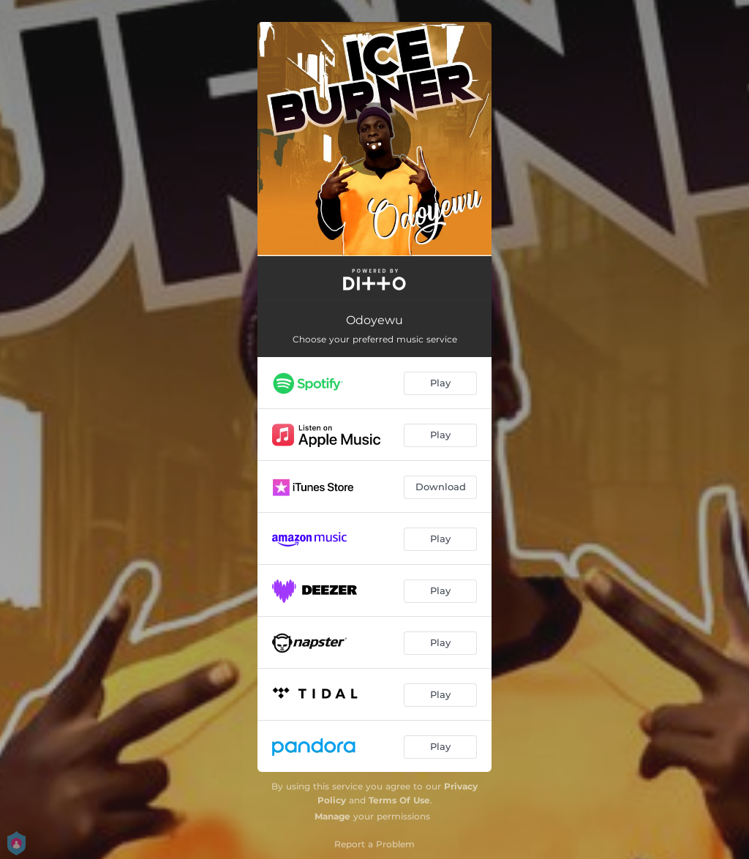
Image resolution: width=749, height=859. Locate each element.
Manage (332, 816)
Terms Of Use (399, 800)
